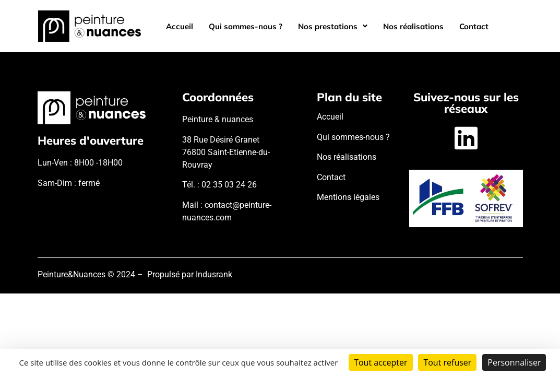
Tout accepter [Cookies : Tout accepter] (380, 362)
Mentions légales (348, 197)
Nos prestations (332, 26)
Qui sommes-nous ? (245, 26)
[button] (332, 26)
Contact (473, 26)
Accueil (179, 26)
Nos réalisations (413, 26)
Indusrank (214, 274)
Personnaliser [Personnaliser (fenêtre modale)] (514, 362)
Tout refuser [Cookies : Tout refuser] (447, 362)
